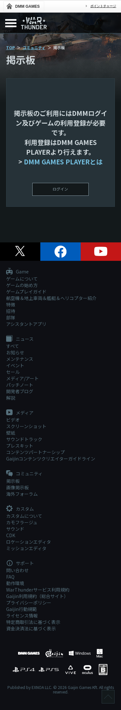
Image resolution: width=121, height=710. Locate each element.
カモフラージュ (21, 522)
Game (17, 271)
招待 (10, 311)
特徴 (10, 304)
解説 (10, 397)
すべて (12, 346)
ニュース (20, 339)
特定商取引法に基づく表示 (33, 622)
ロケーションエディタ (28, 541)
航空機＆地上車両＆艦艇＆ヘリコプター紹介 (51, 298)
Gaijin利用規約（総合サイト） (37, 596)
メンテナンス (19, 359)
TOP (10, 47)
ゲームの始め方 (22, 285)
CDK (10, 535)
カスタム (20, 509)
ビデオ (13, 419)
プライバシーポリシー (28, 602)
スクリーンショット (26, 426)
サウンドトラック (24, 439)
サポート (20, 563)
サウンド (15, 529)
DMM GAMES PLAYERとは (63, 161)
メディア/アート (22, 378)
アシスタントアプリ (26, 324)
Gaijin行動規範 (21, 609)
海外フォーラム (22, 494)
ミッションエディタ (26, 548)
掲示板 (13, 481)
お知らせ (15, 352)
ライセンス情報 (22, 615)
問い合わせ (17, 570)
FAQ (10, 576)
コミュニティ (34, 47)
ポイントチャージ (103, 6)
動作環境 (15, 583)
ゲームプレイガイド (26, 291)
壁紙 (10, 432)
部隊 (10, 317)
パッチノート (19, 385)
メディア (20, 413)
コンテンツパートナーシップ (35, 452)
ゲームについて (22, 278)
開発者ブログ (19, 391)
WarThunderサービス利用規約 (37, 589)
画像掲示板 (17, 487)
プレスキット (19, 445)
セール (13, 372)
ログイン (60, 189)
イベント (15, 365)
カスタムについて (24, 516)
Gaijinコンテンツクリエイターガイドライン (50, 458)
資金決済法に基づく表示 (31, 628)
